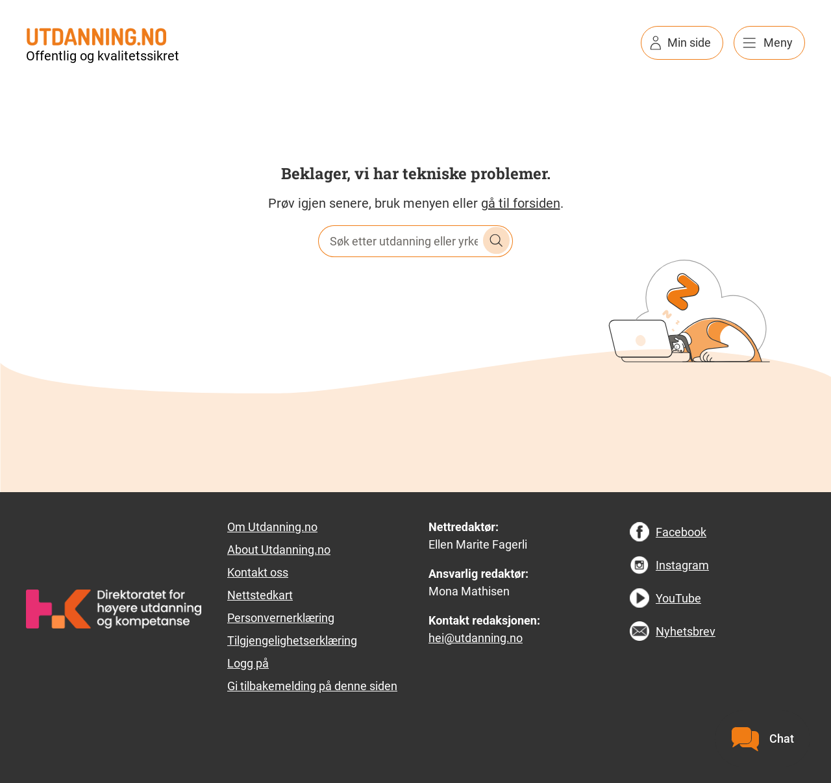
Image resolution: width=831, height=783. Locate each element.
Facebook (681, 532)
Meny (778, 42)
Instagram (682, 565)
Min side (689, 42)
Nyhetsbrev (685, 631)
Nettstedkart (260, 595)
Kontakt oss (257, 572)
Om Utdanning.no (272, 527)
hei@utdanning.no (475, 638)
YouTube (678, 598)
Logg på (248, 663)
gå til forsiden (520, 203)
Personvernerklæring (280, 618)
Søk (496, 241)
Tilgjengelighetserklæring (292, 640)
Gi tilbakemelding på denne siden (312, 686)
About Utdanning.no (278, 549)
